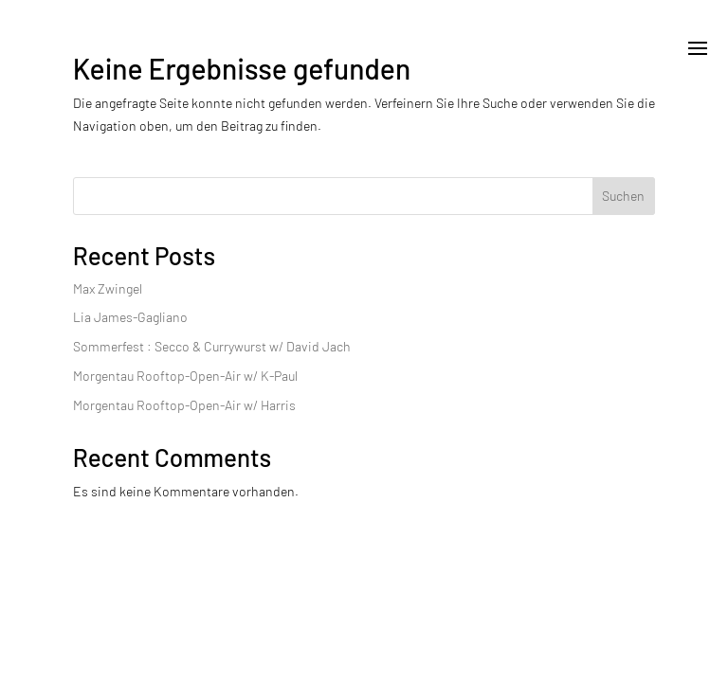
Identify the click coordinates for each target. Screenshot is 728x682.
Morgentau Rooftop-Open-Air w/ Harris (184, 405)
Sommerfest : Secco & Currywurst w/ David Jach (212, 346)
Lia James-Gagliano (130, 317)
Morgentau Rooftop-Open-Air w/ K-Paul (185, 376)
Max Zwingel (107, 288)
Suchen (623, 196)
